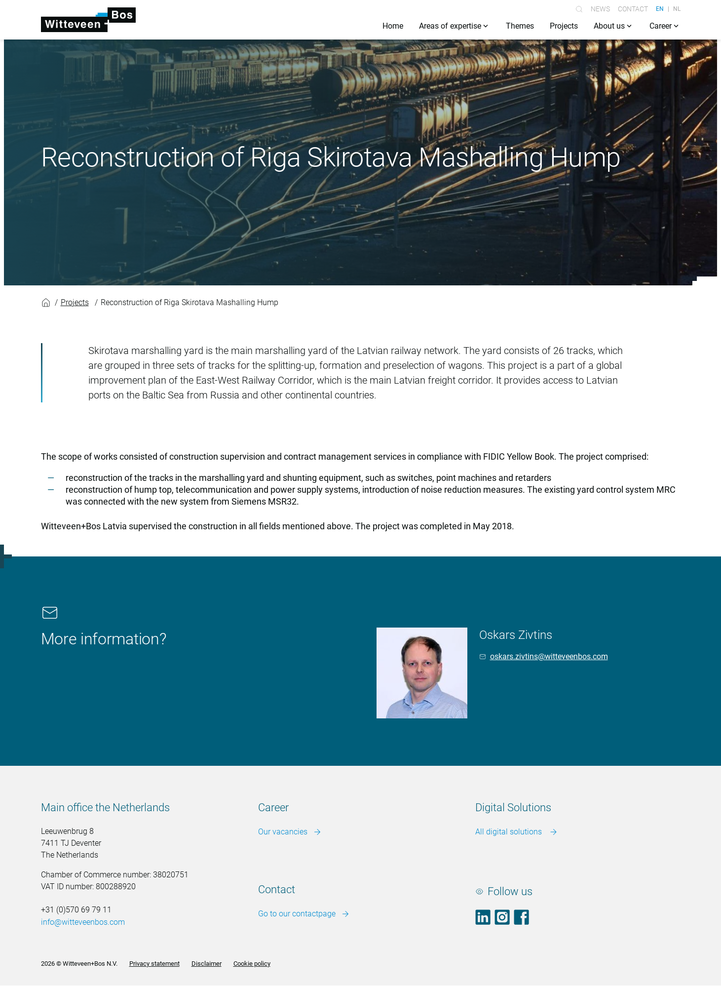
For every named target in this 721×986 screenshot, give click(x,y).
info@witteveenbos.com (83, 922)
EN (660, 8)
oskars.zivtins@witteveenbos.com (549, 656)
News (600, 9)
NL (677, 8)
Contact (633, 9)
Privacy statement (154, 963)
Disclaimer (206, 963)
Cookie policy (251, 963)
